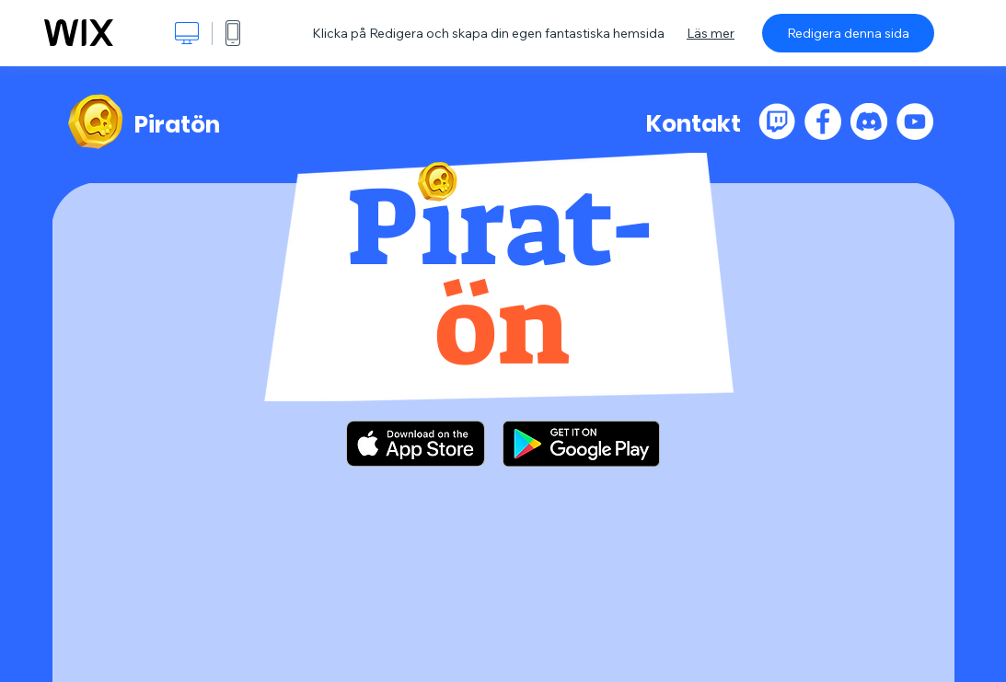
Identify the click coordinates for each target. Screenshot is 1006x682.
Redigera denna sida (848, 33)
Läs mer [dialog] (710, 33)
